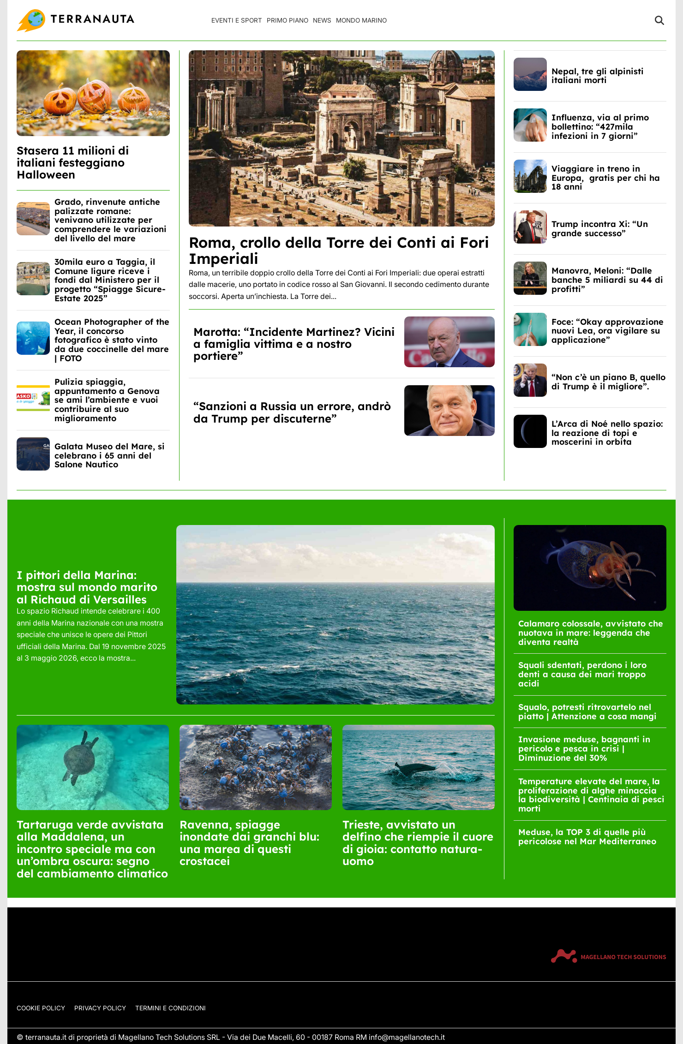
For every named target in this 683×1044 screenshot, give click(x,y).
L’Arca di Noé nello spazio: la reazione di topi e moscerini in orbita (607, 432)
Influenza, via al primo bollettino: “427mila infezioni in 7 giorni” (600, 126)
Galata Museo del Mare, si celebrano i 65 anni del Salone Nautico (109, 455)
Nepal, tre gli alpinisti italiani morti (597, 76)
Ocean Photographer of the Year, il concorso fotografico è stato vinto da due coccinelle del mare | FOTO (111, 340)
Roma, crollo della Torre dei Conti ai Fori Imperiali (339, 250)
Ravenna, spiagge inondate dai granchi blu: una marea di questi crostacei (249, 842)
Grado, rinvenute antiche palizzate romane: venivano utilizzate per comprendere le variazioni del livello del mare (110, 220)
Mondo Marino (361, 20)
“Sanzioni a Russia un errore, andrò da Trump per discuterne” (292, 412)
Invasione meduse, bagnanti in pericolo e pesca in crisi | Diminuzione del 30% (584, 748)
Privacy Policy (100, 1008)
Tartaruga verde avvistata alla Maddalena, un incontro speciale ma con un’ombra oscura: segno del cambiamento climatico (92, 848)
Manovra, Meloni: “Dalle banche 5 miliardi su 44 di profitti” (607, 279)
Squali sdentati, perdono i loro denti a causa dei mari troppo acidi (582, 674)
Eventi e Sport (236, 20)
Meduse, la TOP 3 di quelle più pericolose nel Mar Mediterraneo (587, 837)
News (322, 20)
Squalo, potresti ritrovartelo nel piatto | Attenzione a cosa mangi (587, 712)
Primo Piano (287, 20)
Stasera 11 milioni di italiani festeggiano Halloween (73, 162)
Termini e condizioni (170, 1008)
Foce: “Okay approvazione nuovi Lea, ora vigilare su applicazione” (607, 331)
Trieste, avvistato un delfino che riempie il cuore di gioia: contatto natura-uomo (417, 842)
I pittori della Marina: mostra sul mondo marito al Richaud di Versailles (87, 587)
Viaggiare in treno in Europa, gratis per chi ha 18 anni (605, 177)
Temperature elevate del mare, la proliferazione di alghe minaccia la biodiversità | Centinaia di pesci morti (591, 795)
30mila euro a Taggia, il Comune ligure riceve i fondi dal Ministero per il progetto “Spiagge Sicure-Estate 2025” (110, 280)
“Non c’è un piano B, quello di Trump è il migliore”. (608, 382)
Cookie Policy (41, 1008)
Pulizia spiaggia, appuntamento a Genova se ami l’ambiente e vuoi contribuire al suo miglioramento (107, 400)
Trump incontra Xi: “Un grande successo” (599, 229)
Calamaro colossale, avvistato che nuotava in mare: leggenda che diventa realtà (590, 632)
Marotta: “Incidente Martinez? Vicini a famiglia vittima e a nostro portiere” (294, 344)
